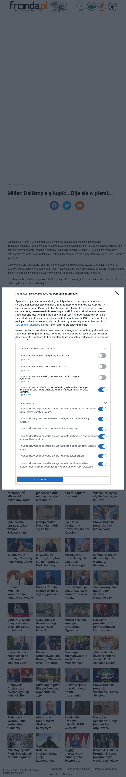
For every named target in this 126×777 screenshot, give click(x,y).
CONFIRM (40, 479)
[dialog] (63, 388)
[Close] (118, 294)
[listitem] (63, 348)
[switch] (102, 355)
